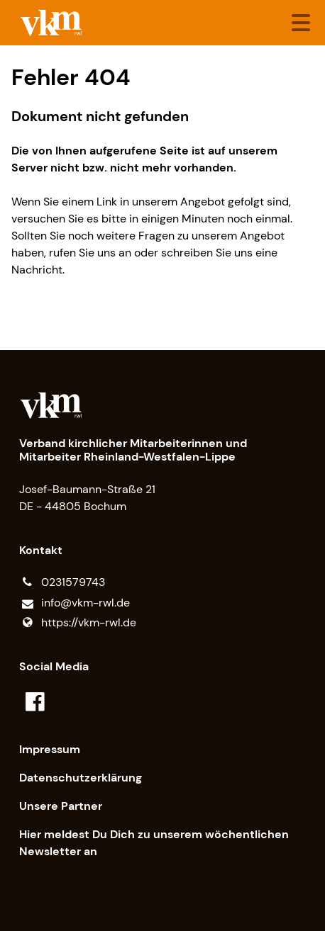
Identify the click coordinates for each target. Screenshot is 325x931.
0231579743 (61, 582)
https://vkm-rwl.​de (77, 622)
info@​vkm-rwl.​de (74, 603)
